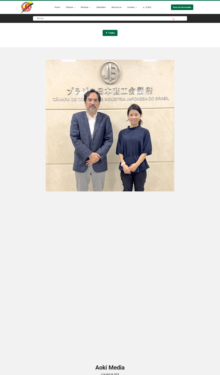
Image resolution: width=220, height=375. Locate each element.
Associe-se (117, 7)
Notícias (85, 7)
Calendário (101, 7)
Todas (110, 33)
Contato (131, 7)
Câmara (70, 7)
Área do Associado (182, 7)
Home (57, 7)
